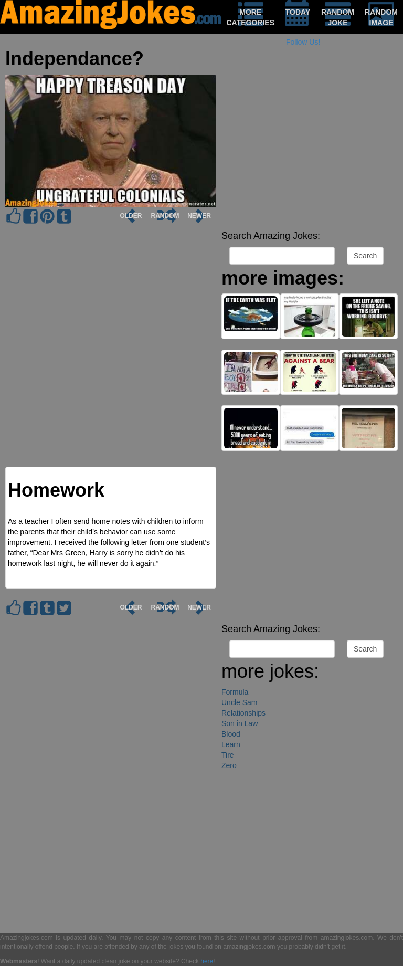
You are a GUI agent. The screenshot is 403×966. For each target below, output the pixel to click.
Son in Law (239, 723)
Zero (229, 765)
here (206, 961)
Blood (230, 734)
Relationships (243, 713)
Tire (227, 755)
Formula (234, 692)
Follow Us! (303, 42)
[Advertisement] (309, 152)
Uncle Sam (239, 702)
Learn (230, 744)
